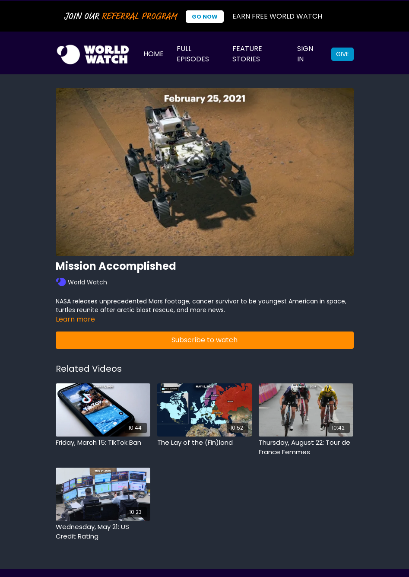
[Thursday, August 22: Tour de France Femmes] (306, 447)
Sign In (305, 54)
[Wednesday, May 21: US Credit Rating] (103, 532)
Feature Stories (247, 54)
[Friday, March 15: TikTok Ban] (103, 443)
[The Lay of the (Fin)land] (204, 443)
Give (342, 54)
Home (153, 54)
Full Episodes (193, 54)
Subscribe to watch (204, 340)
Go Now (205, 17)
